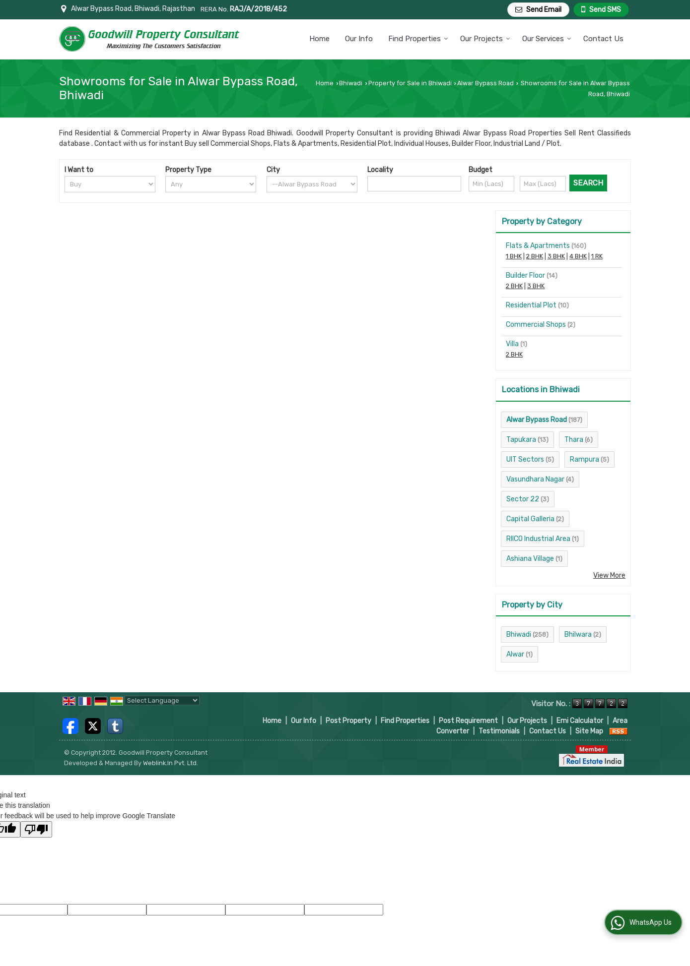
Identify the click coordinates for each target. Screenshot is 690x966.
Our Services (546, 38)
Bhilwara (578, 634)
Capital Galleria (530, 519)
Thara (573, 439)
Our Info (359, 38)
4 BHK (578, 256)
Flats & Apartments (538, 246)
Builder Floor (525, 275)
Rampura (584, 459)
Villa (512, 344)
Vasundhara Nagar (535, 479)
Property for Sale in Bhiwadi (410, 83)
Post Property (348, 721)
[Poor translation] (36, 829)
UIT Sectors (525, 459)
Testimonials (499, 731)
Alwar (515, 654)
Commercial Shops (536, 324)
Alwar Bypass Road (485, 83)
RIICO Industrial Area (538, 539)
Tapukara (521, 439)
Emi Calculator (579, 721)
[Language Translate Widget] (162, 700)
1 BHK (514, 256)
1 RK (597, 256)
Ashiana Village (530, 558)
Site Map (589, 731)
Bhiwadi (350, 83)
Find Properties (418, 38)
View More (609, 575)
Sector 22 (522, 499)
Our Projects (485, 38)
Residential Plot (531, 305)
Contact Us (603, 38)
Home (319, 38)
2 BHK (534, 256)
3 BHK (556, 256)
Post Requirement (468, 721)
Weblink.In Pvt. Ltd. (170, 763)
